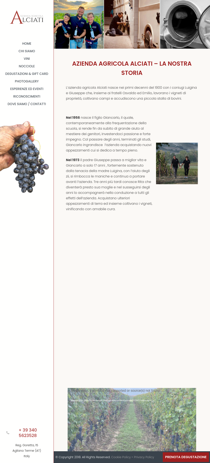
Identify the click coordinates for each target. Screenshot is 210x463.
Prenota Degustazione (186, 457)
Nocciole (27, 66)
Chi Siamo (26, 51)
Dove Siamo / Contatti (27, 104)
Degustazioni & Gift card (26, 74)
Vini (27, 58)
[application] (132, 419)
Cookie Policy (121, 457)
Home (26, 43)
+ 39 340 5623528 (28, 432)
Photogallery (27, 81)
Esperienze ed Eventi (26, 89)
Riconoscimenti (26, 96)
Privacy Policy (144, 457)
